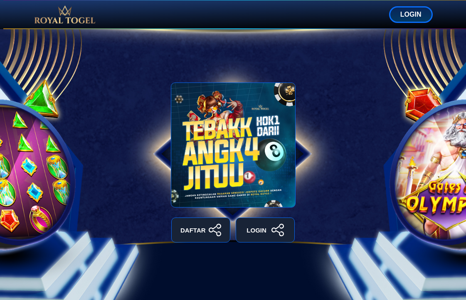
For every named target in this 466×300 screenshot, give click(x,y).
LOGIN (411, 14)
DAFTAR (200, 230)
